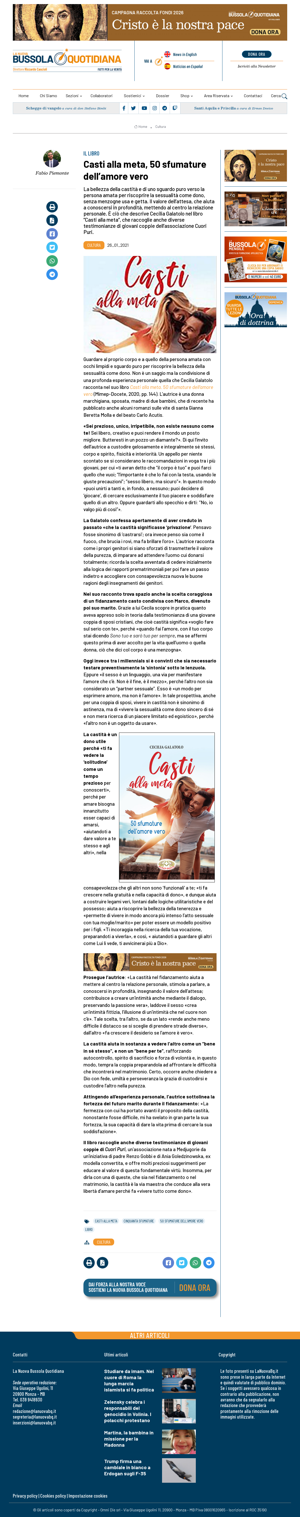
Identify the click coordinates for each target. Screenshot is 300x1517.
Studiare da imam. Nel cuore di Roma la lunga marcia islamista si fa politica (129, 1380)
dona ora (256, 54)
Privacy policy (25, 1496)
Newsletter (256, 66)
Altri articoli (150, 1335)
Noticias (187, 66)
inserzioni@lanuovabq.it (34, 1422)
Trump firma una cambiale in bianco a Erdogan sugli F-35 (127, 1467)
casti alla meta (106, 1221)
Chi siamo (48, 95)
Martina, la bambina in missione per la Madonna (129, 1439)
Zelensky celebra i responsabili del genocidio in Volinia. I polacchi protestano (127, 1411)
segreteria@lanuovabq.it (35, 1417)
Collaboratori (102, 95)
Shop (184, 95)
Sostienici (132, 95)
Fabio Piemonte (52, 173)
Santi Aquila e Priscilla (215, 108)
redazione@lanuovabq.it (34, 1411)
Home (23, 95)
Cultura (160, 127)
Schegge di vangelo (43, 108)
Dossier (162, 95)
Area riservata (216, 95)
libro (89, 1229)
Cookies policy (53, 1496)
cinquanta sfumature (139, 1221)
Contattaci (253, 95)
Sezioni (72, 95)
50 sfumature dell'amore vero (181, 1221)
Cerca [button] (279, 96)
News (185, 54)
